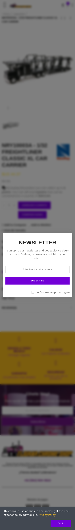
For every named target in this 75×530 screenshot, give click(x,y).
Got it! (61, 523)
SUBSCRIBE (37, 280)
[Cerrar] (70, 229)
